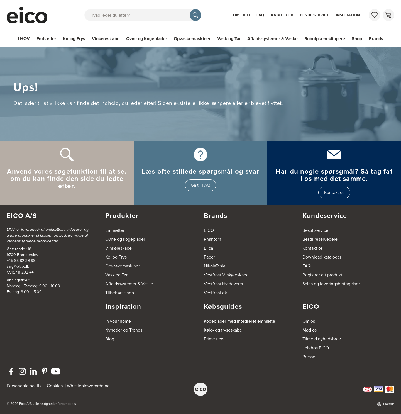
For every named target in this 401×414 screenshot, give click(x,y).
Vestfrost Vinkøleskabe (226, 275)
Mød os (309, 330)
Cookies (55, 386)
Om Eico (241, 15)
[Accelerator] (29, 15)
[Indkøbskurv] (388, 15)
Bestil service (314, 15)
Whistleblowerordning (88, 386)
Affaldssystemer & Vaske (272, 38)
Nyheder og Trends (123, 330)
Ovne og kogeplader (125, 239)
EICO (209, 230)
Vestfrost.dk (215, 292)
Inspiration (348, 15)
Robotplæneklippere (324, 38)
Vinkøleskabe (105, 38)
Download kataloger (321, 257)
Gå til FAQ (200, 185)
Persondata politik (24, 386)
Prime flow (214, 339)
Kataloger (282, 15)
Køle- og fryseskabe (223, 330)
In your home (118, 321)
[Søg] (195, 15)
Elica (208, 248)
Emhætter (46, 38)
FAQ (260, 15)
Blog (109, 339)
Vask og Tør (229, 38)
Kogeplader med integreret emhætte (239, 321)
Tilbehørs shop (119, 292)
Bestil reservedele (320, 239)
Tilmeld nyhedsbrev (321, 339)
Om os (308, 321)
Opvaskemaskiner (192, 38)
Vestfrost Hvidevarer (223, 284)
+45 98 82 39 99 (21, 261)
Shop (357, 38)
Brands (376, 38)
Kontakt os (334, 192)
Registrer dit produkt (322, 275)
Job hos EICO (315, 348)
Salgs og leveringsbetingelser (331, 284)
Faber (209, 257)
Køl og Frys (74, 38)
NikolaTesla (214, 266)
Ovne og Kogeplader (146, 38)
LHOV (24, 38)
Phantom (212, 239)
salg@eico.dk (18, 266)
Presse (308, 357)
